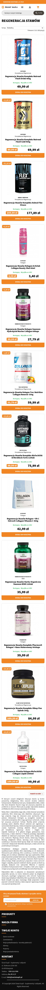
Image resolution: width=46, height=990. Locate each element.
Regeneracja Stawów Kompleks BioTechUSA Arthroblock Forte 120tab (23, 456)
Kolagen (23, 263)
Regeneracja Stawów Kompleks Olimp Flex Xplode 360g (23, 709)
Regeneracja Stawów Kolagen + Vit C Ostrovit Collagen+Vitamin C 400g (23, 519)
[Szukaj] (23, 13)
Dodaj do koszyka (23, 92)
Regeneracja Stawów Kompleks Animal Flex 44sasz (23, 203)
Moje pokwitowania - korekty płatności (17, 942)
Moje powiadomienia (11, 951)
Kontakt (7, 956)
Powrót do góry (36, 794)
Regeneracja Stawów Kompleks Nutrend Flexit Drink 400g (23, 77)
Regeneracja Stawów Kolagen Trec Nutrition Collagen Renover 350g (23, 393)
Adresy (5, 945)
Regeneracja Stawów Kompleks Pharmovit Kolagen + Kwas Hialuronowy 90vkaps (23, 646)
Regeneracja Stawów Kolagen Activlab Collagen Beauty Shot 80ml (23, 267)
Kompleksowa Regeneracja (23, 73)
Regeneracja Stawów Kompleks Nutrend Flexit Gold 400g (23, 140)
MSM (23, 579)
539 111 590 (13, 971)
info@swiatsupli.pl (14, 977)
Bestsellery (25, 28)
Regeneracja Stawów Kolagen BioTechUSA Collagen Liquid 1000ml (23, 772)
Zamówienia (7, 939)
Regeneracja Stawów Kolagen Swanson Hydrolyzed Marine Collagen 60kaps (23, 330)
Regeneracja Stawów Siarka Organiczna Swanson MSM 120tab (23, 583)
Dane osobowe (8, 936)
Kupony (6, 948)
